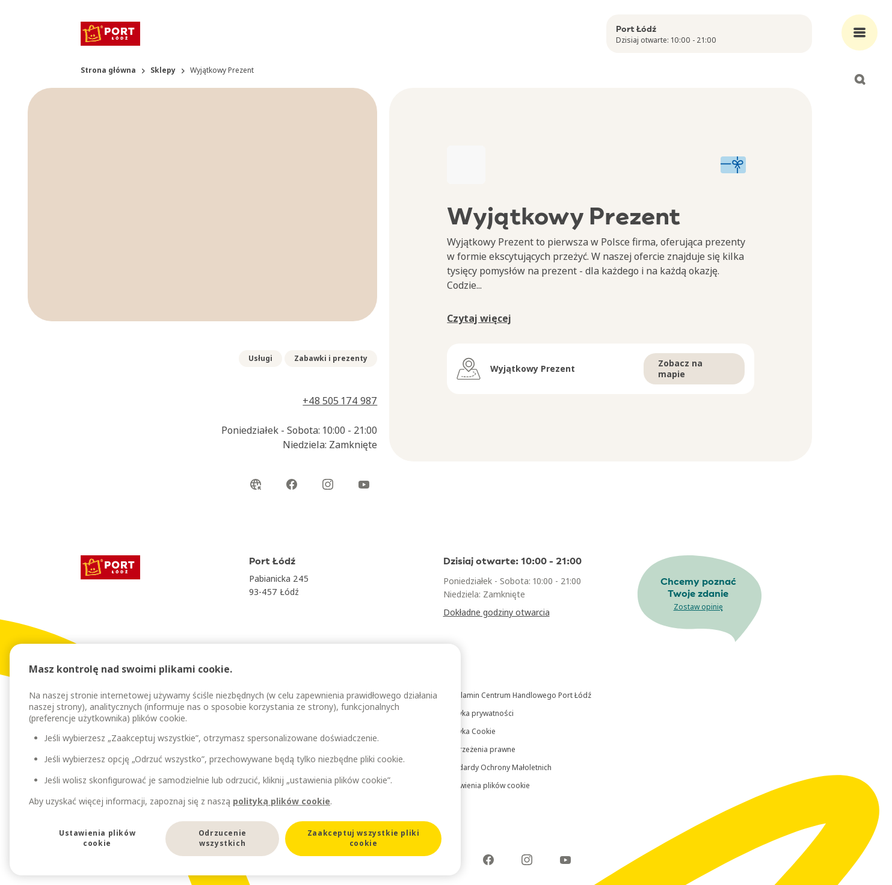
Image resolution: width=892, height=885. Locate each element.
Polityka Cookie (469, 731)
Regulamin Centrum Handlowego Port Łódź (517, 695)
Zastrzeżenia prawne (479, 749)
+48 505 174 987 (340, 400)
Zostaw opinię (698, 607)
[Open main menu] (859, 32)
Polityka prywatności (478, 713)
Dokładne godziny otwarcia (496, 612)
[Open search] (859, 79)
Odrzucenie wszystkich (222, 838)
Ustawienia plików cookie (486, 785)
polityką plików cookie (281, 801)
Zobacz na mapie (680, 368)
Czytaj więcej (479, 318)
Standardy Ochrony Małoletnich (497, 767)
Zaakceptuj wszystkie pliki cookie (363, 838)
